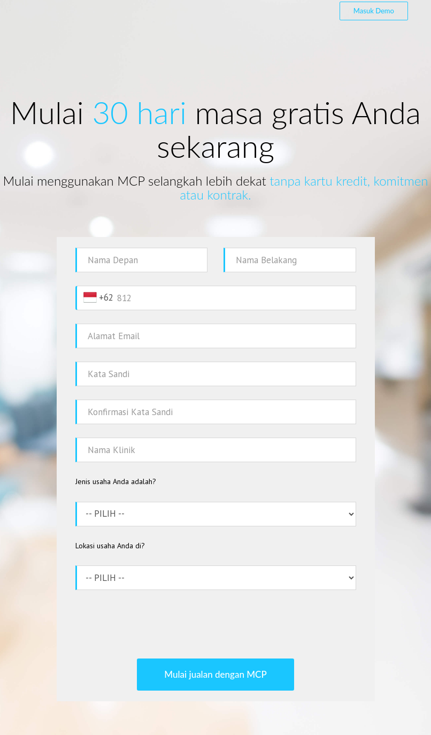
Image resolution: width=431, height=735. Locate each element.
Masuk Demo (373, 10)
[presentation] (215, 624)
